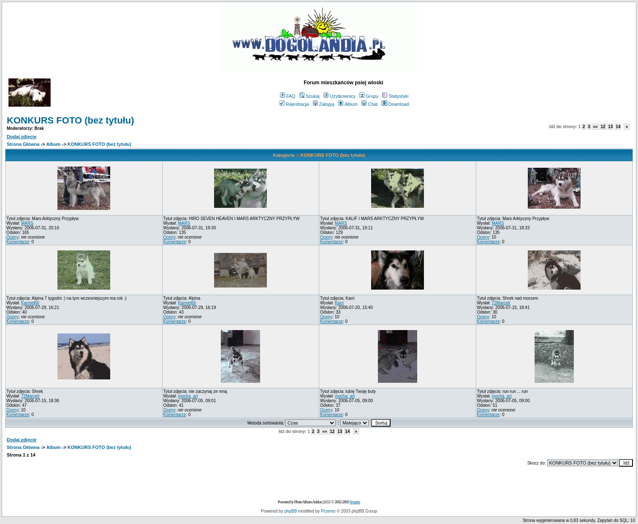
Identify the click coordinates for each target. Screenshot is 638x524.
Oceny (12, 237)
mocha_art (188, 396)
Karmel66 (30, 303)
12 (602, 126)
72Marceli (500, 303)
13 (610, 126)
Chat (369, 104)
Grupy (368, 96)
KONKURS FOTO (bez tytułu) (70, 120)
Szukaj (309, 96)
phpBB (290, 511)
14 (618, 126)
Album (348, 104)
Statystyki (395, 96)
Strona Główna (23, 144)
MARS (27, 223)
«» (595, 126)
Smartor (355, 502)
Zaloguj (323, 104)
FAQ (288, 96)
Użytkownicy (339, 96)
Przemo (328, 511)
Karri (339, 303)
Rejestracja (294, 104)
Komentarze (17, 241)
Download (395, 104)
